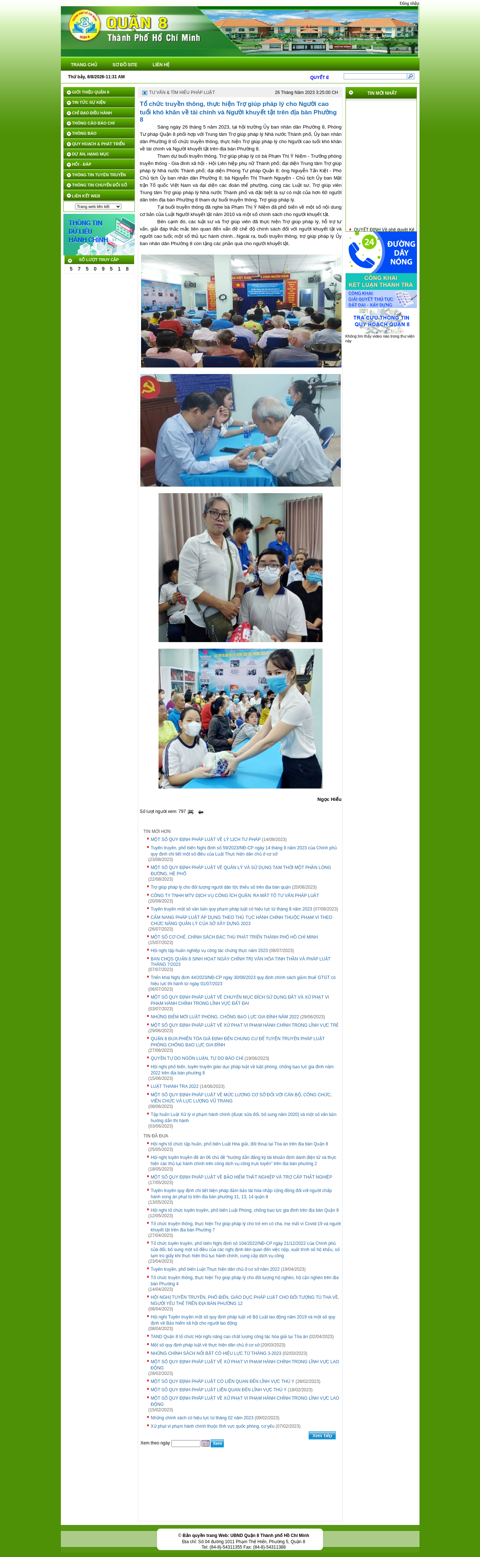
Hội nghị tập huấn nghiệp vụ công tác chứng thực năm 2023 (209, 950)
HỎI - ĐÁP (81, 164)
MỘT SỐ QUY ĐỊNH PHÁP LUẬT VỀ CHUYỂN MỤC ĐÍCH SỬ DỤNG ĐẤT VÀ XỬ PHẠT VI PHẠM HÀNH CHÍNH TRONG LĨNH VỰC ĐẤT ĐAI (240, 1000)
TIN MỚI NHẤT (382, 93)
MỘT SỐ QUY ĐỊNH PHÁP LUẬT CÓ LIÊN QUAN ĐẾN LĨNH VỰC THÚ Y (222, 1381)
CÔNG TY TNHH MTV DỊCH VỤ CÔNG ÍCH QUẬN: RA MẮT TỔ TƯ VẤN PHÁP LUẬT (235, 895)
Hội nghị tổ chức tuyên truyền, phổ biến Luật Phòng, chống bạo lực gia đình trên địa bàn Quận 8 (245, 1210)
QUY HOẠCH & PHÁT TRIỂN (98, 144)
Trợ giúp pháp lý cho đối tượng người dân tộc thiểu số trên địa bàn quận (221, 887)
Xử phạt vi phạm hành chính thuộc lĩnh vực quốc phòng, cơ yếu (213, 1426)
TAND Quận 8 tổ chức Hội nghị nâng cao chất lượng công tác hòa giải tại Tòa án (229, 1336)
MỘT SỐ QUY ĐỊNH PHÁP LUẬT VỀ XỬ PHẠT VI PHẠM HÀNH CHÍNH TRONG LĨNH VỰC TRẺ (245, 1025)
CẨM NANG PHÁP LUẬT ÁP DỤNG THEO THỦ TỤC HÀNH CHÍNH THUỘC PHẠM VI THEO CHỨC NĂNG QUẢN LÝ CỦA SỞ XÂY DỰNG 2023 (241, 920)
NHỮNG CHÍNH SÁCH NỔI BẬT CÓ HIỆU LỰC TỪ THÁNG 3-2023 (216, 1353)
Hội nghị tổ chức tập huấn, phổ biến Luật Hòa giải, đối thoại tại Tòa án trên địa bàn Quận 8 (239, 1144)
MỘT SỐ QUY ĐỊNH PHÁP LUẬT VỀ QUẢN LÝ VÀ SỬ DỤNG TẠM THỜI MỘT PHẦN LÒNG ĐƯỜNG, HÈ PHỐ (241, 870)
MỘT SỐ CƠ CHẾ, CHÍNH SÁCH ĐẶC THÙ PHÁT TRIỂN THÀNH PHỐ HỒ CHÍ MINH (234, 937)
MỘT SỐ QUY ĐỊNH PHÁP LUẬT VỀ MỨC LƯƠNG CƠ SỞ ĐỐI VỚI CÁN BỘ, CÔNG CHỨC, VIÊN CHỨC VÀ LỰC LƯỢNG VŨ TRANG (241, 1098)
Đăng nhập (409, 3)
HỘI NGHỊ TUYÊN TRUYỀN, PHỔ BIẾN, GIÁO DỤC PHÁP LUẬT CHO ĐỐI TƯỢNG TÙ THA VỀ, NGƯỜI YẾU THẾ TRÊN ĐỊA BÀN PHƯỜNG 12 (245, 1300)
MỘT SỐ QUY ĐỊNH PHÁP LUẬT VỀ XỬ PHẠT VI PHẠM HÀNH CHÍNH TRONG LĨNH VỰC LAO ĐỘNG (245, 1365)
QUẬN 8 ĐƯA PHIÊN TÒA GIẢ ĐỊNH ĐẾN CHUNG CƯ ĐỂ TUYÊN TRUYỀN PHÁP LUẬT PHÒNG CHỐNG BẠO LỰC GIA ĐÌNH (238, 1041)
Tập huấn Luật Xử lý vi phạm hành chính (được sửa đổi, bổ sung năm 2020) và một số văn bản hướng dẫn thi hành (244, 1117)
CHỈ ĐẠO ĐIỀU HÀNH (92, 113)
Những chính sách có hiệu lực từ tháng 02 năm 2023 (202, 1417)
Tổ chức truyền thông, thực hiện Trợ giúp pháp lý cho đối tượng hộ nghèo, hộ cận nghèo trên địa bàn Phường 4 (245, 1280)
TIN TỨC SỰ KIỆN (89, 102)
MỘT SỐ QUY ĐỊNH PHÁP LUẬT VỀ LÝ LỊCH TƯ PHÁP (206, 839)
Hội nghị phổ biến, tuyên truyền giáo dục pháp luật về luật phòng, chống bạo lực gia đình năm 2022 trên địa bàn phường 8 (242, 1070)
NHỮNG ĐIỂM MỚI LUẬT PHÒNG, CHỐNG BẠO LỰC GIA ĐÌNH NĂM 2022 (225, 1016)
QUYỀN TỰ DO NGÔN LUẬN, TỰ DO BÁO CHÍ (197, 1058)
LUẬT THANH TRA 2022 (175, 1086)
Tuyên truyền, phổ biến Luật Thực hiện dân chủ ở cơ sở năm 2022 (215, 1269)
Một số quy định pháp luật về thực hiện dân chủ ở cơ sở (205, 1345)
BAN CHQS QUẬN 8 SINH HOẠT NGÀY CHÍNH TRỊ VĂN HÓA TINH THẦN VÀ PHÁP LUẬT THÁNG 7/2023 (241, 961)
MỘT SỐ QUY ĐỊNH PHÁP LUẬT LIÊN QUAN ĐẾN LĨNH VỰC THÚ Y (219, 1389)
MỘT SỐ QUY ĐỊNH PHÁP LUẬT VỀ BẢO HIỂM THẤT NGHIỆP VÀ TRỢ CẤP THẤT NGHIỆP (241, 1177)
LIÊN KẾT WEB (86, 196)
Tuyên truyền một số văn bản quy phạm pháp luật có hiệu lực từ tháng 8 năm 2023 (231, 909)
